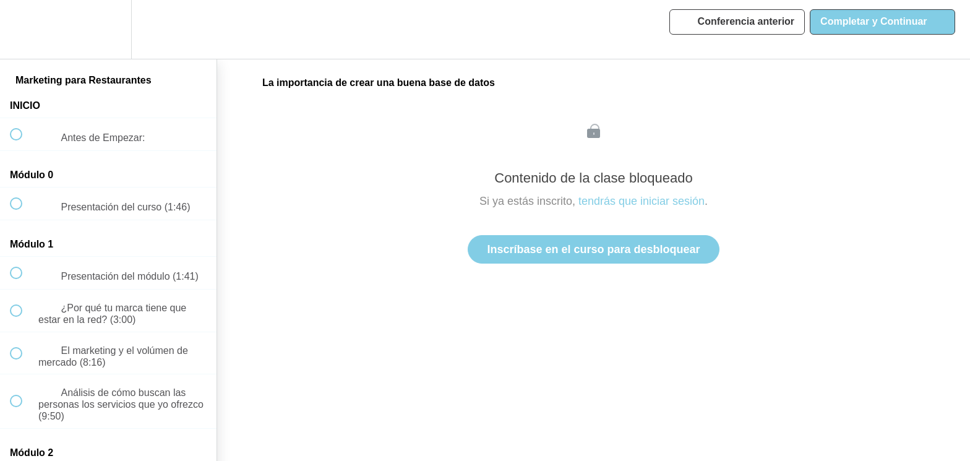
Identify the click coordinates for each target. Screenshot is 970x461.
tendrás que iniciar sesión (641, 201)
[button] (23, 29)
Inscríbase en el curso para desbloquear (593, 249)
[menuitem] (108, 29)
